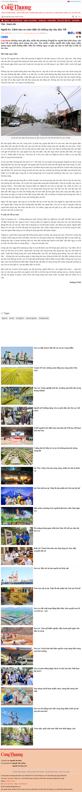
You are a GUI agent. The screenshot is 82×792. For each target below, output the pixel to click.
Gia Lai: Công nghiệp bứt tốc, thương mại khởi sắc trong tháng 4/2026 (57, 389)
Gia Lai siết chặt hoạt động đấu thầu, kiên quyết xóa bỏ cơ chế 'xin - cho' (57, 609)
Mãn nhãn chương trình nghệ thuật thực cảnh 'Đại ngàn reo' (57, 509)
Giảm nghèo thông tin (62, 12)
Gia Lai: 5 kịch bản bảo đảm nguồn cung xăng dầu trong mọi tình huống (57, 650)
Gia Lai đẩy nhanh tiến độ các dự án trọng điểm (53, 348)
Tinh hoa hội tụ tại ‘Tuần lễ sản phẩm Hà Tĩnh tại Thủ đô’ (57, 588)
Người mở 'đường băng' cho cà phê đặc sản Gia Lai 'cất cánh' (57, 409)
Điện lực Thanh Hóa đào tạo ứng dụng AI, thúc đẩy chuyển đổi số (55, 549)
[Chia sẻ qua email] (77, 37)
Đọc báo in (50, 12)
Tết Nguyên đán (44, 318)
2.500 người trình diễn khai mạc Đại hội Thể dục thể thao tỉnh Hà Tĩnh (57, 429)
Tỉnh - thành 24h (8, 24)
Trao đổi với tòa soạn (51, 772)
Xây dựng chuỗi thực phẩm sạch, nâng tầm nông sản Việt (56, 690)
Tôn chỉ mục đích (64, 772)
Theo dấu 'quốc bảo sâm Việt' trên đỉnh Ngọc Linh (54, 729)
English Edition (75, 1)
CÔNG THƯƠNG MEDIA (8, 12)
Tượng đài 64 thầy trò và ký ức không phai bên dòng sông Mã (55, 449)
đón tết (12, 318)
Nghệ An (4, 318)
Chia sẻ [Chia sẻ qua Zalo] (4, 37)
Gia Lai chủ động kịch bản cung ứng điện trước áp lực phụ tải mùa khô (56, 710)
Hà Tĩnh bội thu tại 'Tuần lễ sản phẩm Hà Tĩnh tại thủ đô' (57, 488)
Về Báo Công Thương (19, 772)
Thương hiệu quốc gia (37, 12)
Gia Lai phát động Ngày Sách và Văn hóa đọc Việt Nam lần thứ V (56, 670)
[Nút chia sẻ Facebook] (16, 37)
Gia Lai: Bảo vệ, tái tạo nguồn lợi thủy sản (51, 568)
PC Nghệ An (20, 318)
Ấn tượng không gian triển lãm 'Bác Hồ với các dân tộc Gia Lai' (56, 529)
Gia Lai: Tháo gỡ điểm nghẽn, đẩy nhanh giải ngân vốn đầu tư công (56, 629)
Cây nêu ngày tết (31, 318)
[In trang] (80, 37)
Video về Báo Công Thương (35, 772)
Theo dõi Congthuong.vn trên (31, 33)
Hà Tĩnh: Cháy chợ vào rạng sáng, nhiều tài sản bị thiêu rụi (57, 469)
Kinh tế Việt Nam (22, 12)
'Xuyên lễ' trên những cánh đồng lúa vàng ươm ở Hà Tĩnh (55, 369)
